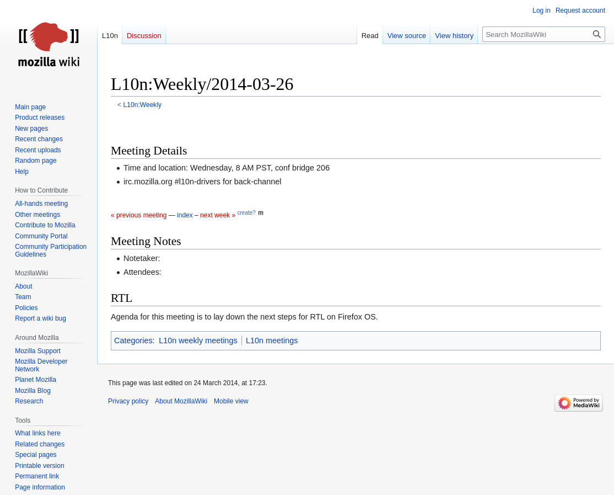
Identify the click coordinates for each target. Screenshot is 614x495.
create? (246, 213)
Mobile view (231, 401)
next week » (217, 215)
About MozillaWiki (181, 401)
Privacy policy (128, 401)
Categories (133, 340)
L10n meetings (272, 340)
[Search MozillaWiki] (543, 34)
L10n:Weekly (142, 105)
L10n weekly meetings (198, 340)
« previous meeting (138, 215)
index (185, 215)
